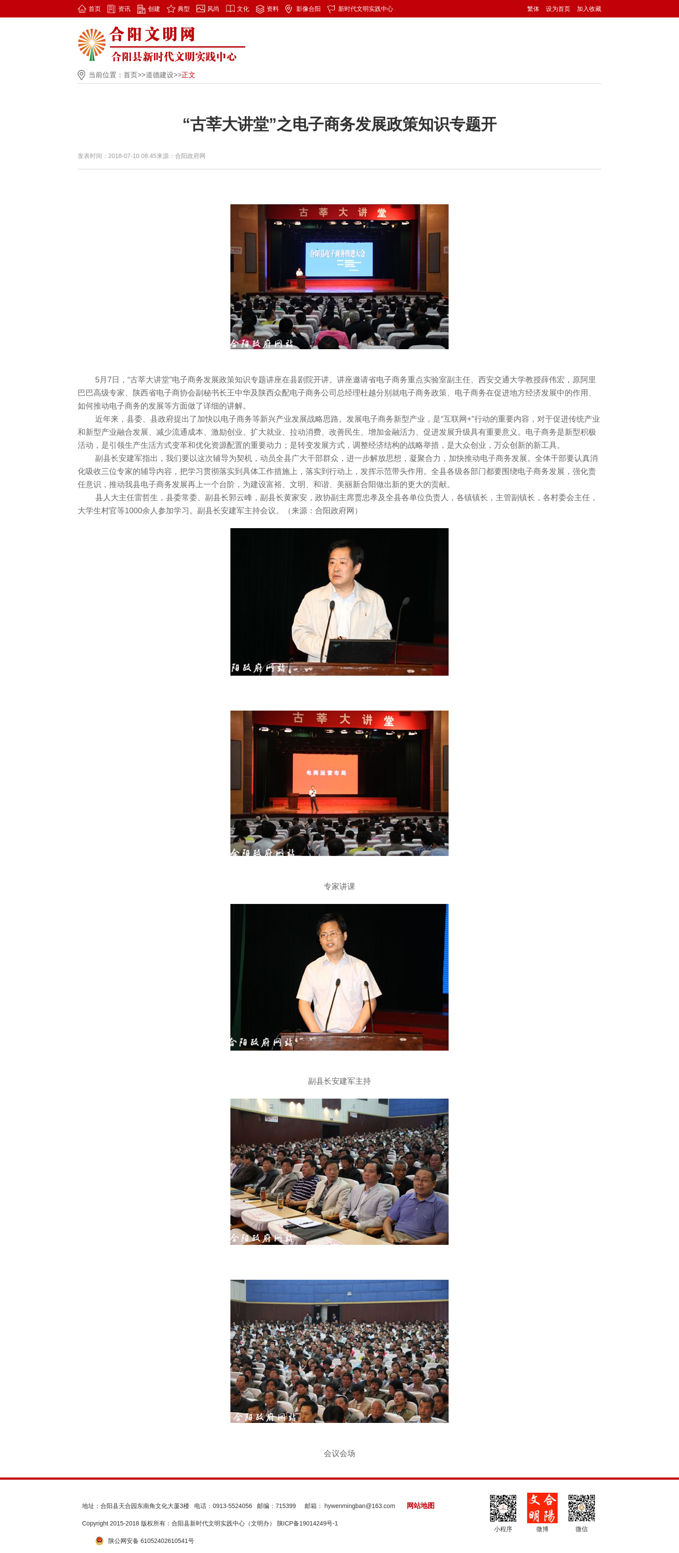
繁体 (533, 8)
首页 (95, 8)
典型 (184, 8)
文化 (243, 8)
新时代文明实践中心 (365, 8)
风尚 (213, 8)
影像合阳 (308, 8)
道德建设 (160, 75)
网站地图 (421, 1505)
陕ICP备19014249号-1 (307, 1523)
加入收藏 (589, 8)
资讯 (124, 8)
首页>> (134, 75)
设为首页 (558, 8)
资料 (273, 8)
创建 (154, 8)
